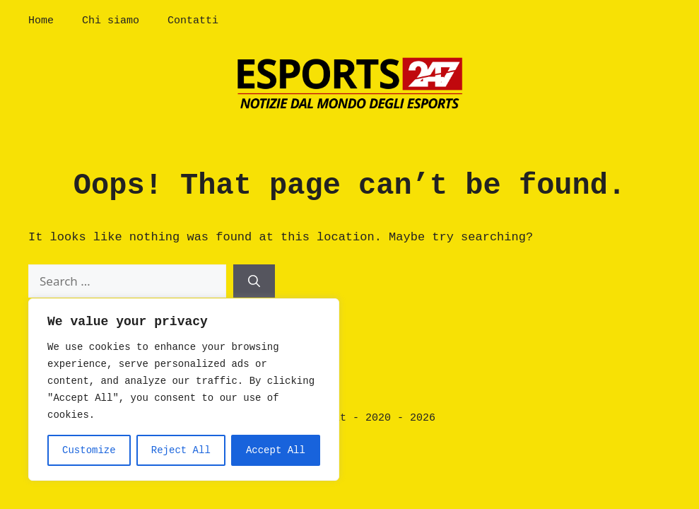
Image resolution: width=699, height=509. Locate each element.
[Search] (254, 281)
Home (41, 21)
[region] (183, 389)
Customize (89, 450)
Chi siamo (110, 21)
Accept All (275, 450)
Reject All (181, 450)
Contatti (193, 21)
